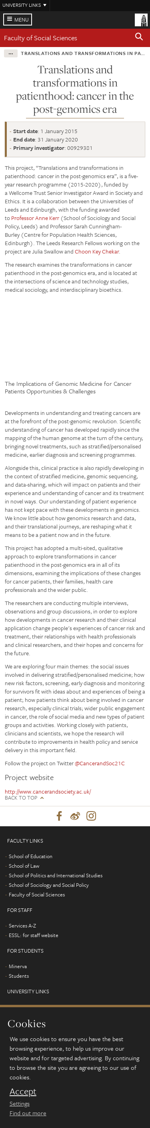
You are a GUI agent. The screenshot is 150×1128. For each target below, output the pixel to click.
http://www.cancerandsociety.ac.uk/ (48, 791)
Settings (20, 1103)
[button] (139, 37)
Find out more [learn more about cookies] (28, 1112)
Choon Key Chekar (97, 251)
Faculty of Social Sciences (40, 38)
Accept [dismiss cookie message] (23, 1091)
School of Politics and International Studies (55, 875)
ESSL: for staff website (33, 935)
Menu (21, 20)
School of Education (30, 856)
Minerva (18, 966)
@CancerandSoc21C (100, 763)
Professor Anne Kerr (35, 218)
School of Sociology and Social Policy (49, 885)
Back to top (21, 798)
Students (19, 976)
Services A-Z (22, 926)
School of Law (24, 866)
